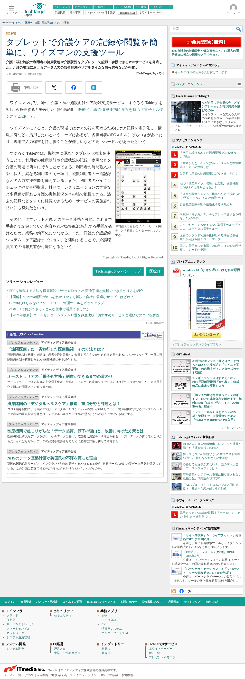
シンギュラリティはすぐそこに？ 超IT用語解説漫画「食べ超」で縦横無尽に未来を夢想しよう (215, 382)
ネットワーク (15, 633)
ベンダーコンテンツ (189, 84)
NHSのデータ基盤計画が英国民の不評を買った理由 (52, 458)
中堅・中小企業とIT (67, 653)
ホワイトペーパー (160, 648)
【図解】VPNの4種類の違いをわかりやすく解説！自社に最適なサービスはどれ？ (71, 297)
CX (104, 624)
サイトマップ (192, 601)
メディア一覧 (12, 675)
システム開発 (15, 648)
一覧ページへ (233, 428)
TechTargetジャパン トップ (118, 271)
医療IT (155, 271)
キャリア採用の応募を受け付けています (201, 72)
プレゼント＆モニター (163, 657)
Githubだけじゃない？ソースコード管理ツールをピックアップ (56, 303)
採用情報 (128, 675)
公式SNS (28, 675)
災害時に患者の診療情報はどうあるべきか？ (209, 173)
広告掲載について (152, 601)
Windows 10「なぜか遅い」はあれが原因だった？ (211, 272)
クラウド (12, 615)
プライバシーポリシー (84, 675)
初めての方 (212, 601)
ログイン (10, 601)
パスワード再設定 (47, 601)
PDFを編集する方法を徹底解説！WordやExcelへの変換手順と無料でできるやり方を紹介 (76, 291)
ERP (104, 615)
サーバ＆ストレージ (20, 624)
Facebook (181, 591)
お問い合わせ (129, 601)
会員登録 (25, 601)
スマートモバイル (18, 628)
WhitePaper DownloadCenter (152, 335)
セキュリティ (63, 615)
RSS (173, 591)
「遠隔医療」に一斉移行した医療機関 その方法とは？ (56, 349)
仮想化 (11, 620)
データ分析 (109, 620)
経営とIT (60, 648)
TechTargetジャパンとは (101, 601)
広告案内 (42, 675)
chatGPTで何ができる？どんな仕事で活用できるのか (49, 309)
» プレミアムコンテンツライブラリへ (197, 344)
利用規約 (173, 601)
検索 (239, 29)
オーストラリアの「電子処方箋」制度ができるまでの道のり (60, 376)
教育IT (106, 653)
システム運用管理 (18, 637)
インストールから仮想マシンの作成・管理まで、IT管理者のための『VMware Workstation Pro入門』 (214, 416)
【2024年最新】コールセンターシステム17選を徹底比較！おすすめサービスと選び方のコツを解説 (84, 315)
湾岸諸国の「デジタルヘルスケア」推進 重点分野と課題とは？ (63, 404)
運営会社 (114, 675)
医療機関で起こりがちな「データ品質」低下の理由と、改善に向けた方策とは (75, 431)
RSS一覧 (154, 653)
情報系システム (112, 628)
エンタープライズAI (115, 633)
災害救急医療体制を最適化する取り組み (206, 204)
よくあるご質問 (72, 601)
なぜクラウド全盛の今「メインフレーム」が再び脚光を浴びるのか (221, 106)
